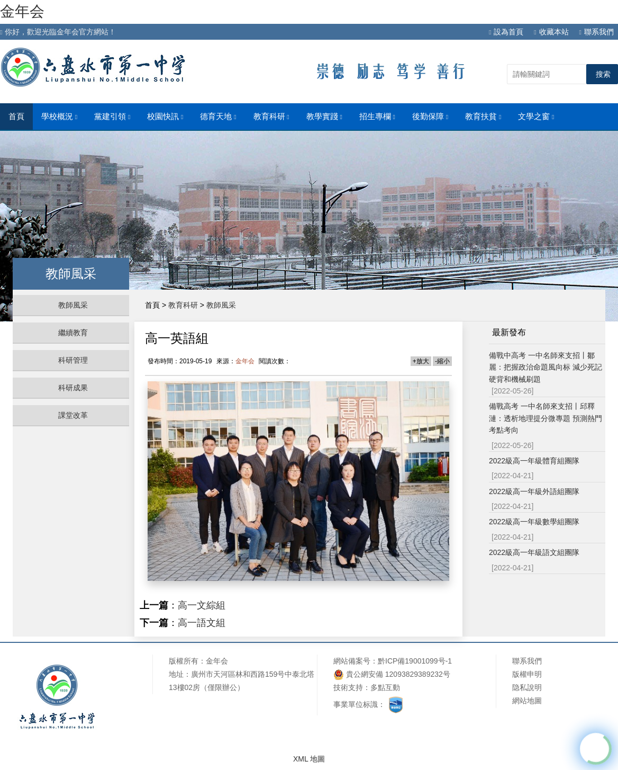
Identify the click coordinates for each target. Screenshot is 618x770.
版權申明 (527, 674)
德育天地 (218, 116)
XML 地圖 (309, 759)
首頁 (16, 116)
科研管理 (73, 360)
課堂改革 (73, 415)
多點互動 (385, 687)
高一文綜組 (201, 605)
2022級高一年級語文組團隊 (534, 552)
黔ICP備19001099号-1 (415, 661)
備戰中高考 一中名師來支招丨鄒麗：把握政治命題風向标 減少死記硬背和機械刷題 (545, 367)
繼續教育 (73, 332)
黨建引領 (112, 116)
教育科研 (271, 116)
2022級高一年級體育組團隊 (534, 460)
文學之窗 (536, 116)
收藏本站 (551, 32)
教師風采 (73, 305)
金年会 (22, 11)
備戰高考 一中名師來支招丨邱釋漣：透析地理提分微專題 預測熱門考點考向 (545, 418)
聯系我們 (596, 32)
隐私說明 (527, 687)
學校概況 (59, 116)
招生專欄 (377, 116)
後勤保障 (430, 116)
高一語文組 (201, 622)
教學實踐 (324, 116)
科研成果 (73, 387)
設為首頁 (506, 32)
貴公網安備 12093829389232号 (391, 674)
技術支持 (348, 687)
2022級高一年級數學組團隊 (534, 521)
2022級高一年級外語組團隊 (534, 491)
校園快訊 (165, 116)
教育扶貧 (483, 116)
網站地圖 (527, 700)
